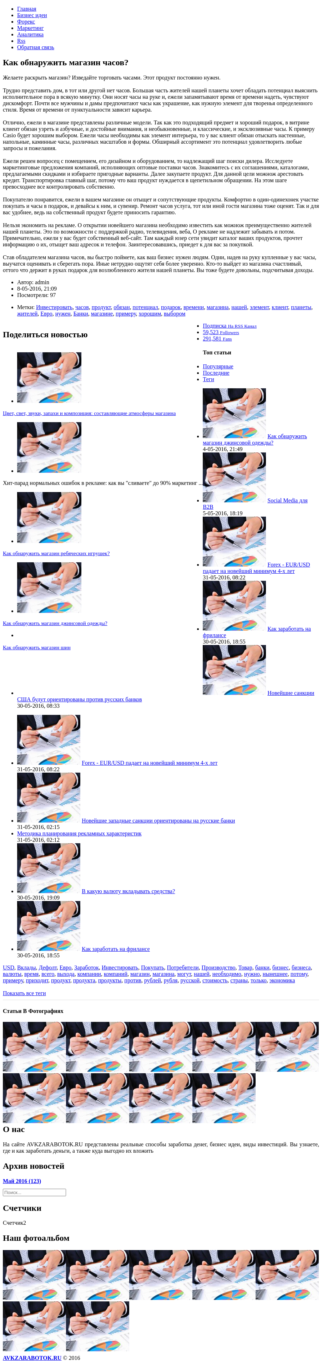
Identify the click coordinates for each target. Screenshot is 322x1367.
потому (299, 974)
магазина (217, 307)
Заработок (86, 967)
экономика (282, 980)
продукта (84, 980)
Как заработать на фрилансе (116, 949)
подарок (171, 307)
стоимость (214, 980)
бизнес (280, 967)
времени (193, 307)
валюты (12, 974)
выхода (65, 974)
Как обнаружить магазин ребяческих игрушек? (56, 553)
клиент (280, 307)
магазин (140, 974)
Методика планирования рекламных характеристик (79, 833)
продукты (110, 980)
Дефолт (47, 967)
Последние (216, 373)
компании (89, 974)
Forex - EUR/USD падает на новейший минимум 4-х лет (256, 568)
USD (8, 967)
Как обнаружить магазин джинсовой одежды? (55, 623)
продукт (101, 307)
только (259, 980)
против (132, 980)
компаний (115, 974)
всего (47, 974)
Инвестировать (54, 307)
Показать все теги (24, 993)
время (31, 974)
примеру (126, 314)
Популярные (218, 366)
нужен (63, 314)
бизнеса (301, 967)
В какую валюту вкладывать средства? (128, 891)
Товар (245, 967)
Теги (208, 379)
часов (82, 307)
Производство (219, 967)
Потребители (183, 967)
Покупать (152, 967)
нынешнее (275, 974)
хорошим (150, 314)
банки (262, 967)
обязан (122, 307)
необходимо (226, 974)
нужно (252, 974)
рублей (152, 980)
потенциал (145, 307)
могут (184, 974)
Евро (46, 314)
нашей (239, 307)
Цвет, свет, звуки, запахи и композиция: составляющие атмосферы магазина (89, 413)
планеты (301, 307)
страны (239, 980)
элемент (259, 307)
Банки (81, 314)
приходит (37, 980)
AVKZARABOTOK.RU (32, 1358)
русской (190, 980)
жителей (27, 314)
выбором (174, 314)
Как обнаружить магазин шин (37, 647)
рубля (171, 980)
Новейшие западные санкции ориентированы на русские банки (158, 821)
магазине (102, 314)
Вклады (26, 967)
